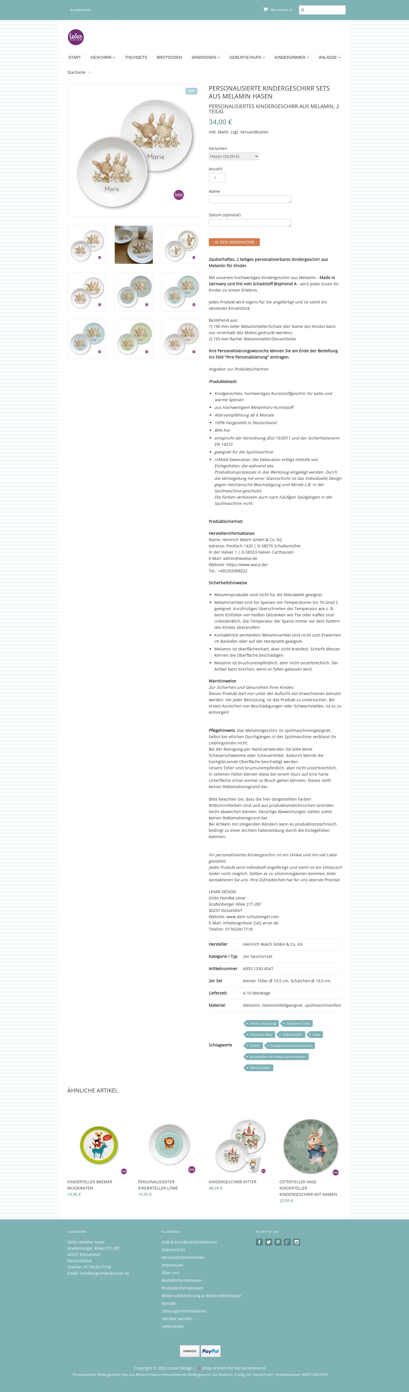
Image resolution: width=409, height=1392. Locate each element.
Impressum (172, 1265)
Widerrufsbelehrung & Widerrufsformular (201, 1295)
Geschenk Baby (261, 1034)
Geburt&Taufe (247, 57)
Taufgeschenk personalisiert (291, 1045)
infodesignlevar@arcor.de (104, 1273)
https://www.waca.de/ (247, 564)
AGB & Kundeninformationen (189, 1242)
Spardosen (206, 57)
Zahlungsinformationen (184, 1311)
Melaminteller (260, 1068)
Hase (316, 1034)
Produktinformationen (183, 1288)
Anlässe (330, 57)
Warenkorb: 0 (277, 9)
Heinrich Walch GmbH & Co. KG (273, 944)
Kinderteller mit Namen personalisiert (278, 1056)
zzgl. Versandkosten (249, 132)
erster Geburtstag (263, 1023)
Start (74, 57)
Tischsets (136, 57)
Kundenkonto (80, 9)
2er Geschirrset (257, 956)
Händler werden (177, 1318)
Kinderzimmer (292, 57)
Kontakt (169, 1303)
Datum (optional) (225, 214)
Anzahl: (216, 168)
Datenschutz (173, 1249)
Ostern (255, 1045)
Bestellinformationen (182, 1280)
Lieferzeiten (173, 1326)
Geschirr (103, 57)
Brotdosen (169, 57)
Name (214, 191)
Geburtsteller (292, 1034)
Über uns (170, 1272)
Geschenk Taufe (298, 1023)
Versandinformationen (183, 1257)
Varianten (218, 148)
